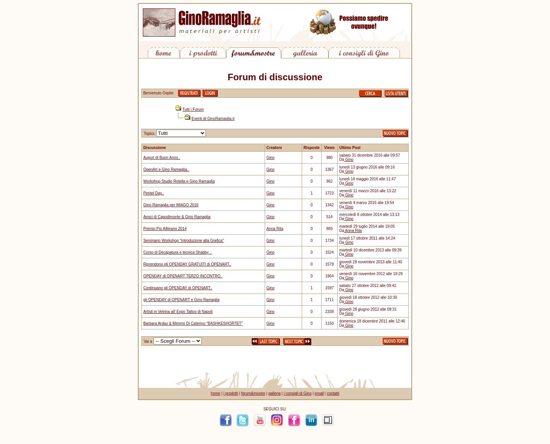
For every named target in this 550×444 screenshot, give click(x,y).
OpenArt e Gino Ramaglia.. (166, 169)
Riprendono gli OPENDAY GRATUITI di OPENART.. (187, 264)
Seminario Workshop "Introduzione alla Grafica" (183, 240)
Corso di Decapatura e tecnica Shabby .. (177, 252)
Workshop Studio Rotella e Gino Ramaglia (179, 181)
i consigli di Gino (298, 393)
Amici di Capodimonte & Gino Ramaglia (176, 217)
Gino (271, 158)
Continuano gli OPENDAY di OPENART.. (177, 288)
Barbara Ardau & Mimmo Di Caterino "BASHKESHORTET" (193, 323)
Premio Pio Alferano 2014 (164, 229)
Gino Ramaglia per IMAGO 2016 (171, 205)
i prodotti (230, 393)
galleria (274, 393)
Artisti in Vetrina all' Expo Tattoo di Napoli (177, 312)
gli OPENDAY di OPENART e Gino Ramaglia (181, 300)
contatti (333, 393)
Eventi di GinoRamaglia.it (213, 119)
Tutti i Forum (193, 109)
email (319, 393)
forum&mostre (253, 393)
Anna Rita (275, 229)
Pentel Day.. (153, 193)
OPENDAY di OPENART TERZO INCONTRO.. (182, 276)
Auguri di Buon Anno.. (161, 158)
